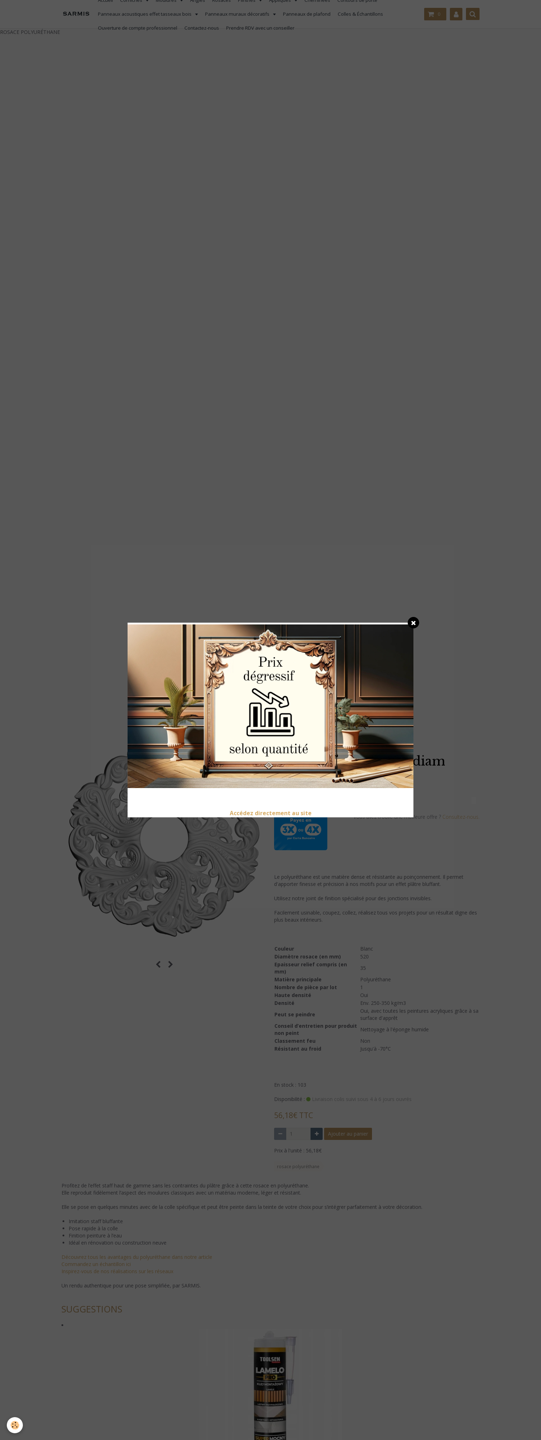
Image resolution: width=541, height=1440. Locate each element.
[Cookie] (15, 1425)
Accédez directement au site (271, 813)
